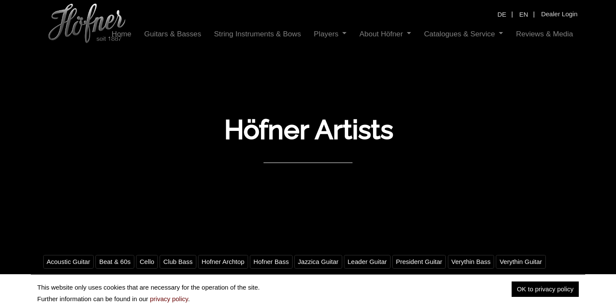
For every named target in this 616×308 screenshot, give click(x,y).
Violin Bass (114, 281)
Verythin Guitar (521, 261)
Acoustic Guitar (68, 261)
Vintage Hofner (68, 281)
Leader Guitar (367, 261)
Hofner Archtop (222, 261)
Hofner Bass (271, 261)
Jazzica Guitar (318, 261)
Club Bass (177, 261)
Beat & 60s (114, 261)
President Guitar (419, 261)
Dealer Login (559, 14)
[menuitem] (172, 34)
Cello (146, 261)
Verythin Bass (471, 261)
